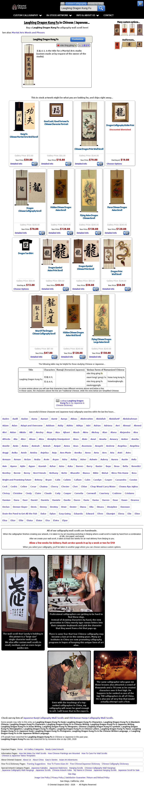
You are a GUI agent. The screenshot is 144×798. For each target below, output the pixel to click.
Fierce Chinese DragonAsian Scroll (117, 209)
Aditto (70, 425)
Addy (60, 425)
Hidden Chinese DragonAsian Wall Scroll (73, 334)
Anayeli (99, 445)
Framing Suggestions (36, 764)
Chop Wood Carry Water (103, 486)
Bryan (49, 479)
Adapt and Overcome (32, 425)
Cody (57, 493)
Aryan (56, 459)
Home (20, 749)
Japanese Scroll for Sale (129, 770)
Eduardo (78, 513)
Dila (91, 506)
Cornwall (91, 493)
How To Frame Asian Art (57, 764)
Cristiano (129, 493)
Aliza (41, 439)
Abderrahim (86, 418)
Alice (23, 439)
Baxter (99, 466)
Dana (16, 500)
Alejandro (125, 432)
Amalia (102, 439)
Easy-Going (65, 513)
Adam (5, 425)
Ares (104, 452)
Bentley (6, 472)
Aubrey (104, 459)
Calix (57, 479)
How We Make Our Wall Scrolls (32, 753)
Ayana (13, 466)
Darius (95, 500)
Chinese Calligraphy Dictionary (115, 764)
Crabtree (117, 493)
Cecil (4, 486)
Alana (114, 432)
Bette (64, 472)
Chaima (44, 486)
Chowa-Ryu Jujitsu (128, 486)
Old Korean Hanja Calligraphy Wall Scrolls (91, 717)
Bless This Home (120, 472)
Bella (125, 466)
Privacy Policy (57, 777)
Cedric (14, 486)
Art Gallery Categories (34, 749)
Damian (6, 500)
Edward (90, 513)
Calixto (67, 479)
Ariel (120, 452)
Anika (15, 452)
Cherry (54, 486)
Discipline (112, 506)
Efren (100, 513)
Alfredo (6, 439)
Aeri (118, 425)
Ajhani (66, 432)
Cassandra (120, 479)
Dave (115, 500)
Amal (93, 439)
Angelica (122, 445)
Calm (87, 479)
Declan (6, 506)
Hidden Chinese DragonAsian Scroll (60, 209)
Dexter (73, 506)
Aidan (13, 432)
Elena (121, 513)
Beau (116, 466)
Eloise (39, 520)
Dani (25, 500)
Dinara (100, 506)
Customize (77, 39)
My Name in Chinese (83, 770)
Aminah (36, 445)
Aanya (64, 418)
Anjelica (44, 452)
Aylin (22, 466)
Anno (88, 452)
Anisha (33, 452)
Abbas (74, 418)
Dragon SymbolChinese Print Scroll (85, 267)
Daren (77, 500)
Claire (38, 493)
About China (38, 760)
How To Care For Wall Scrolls (94, 753)
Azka (70, 466)
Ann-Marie (65, 452)
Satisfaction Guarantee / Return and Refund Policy (87, 777)
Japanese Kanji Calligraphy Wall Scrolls (43, 717)
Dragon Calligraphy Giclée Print (120, 125)
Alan (104, 432)
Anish (24, 452)
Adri (88, 425)
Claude (48, 493)
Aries (128, 452)
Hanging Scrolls (76, 768)
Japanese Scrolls (43, 770)
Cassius (133, 479)
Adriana (108, 425)
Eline (137, 513)
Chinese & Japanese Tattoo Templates (18, 756)
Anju (54, 452)
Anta (96, 452)
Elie (129, 513)
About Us (27, 760)
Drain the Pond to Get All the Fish (19, 513)
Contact (108, 15)
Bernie (17, 472)
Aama (34, 418)
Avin (4, 466)
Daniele (56, 500)
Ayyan (32, 466)
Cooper (67, 493)
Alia (15, 439)
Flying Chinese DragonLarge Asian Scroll (101, 341)
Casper (108, 479)
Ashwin (93, 459)
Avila (133, 459)
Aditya (79, 425)
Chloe (84, 486)
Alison (32, 439)
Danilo (67, 500)
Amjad (57, 445)
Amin (15, 445)
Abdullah (101, 418)
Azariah (42, 466)
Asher (83, 459)
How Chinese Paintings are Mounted (64, 753)
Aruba (37, 459)
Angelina (134, 445)
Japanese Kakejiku (39, 768)
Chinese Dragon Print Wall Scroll (89, 149)
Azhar (53, 466)
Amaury (114, 439)
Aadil (15, 418)
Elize (13, 520)
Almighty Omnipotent (58, 439)
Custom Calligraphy (27, 15)
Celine (24, 486)
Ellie (21, 520)
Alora (76, 439)
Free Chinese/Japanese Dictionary (85, 764)
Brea (134, 472)
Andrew (110, 445)
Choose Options (114, 164)
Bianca (86, 472)
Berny (27, 472)
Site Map (72, 774)
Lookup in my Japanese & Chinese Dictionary (70, 403)
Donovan (125, 506)
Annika (78, 452)
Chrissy (6, 493)
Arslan (27, 459)
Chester (65, 486)
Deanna (135, 500)
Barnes (79, 466)
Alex (135, 432)
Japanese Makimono (58, 768)
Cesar (33, 486)
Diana (83, 506)
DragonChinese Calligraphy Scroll (29, 209)
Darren (105, 500)
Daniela (45, 500)
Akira (85, 432)
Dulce (43, 513)
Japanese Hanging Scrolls (105, 770)
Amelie (6, 445)
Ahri (4, 432)
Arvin (46, 459)
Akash (76, 432)
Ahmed (137, 425)
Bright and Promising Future (16, 479)
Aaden (5, 418)
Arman (17, 459)
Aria (112, 452)
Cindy (29, 493)
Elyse (65, 520)
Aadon (24, 418)
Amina (25, 445)
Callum (77, 479)
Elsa (48, 520)
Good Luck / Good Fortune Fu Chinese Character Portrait (56, 123)
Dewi (63, 506)
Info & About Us (87, 15)
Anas (75, 445)
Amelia (135, 439)
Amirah (46, 445)
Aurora (114, 459)
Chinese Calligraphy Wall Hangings (100, 768)
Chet (75, 486)
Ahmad (126, 425)
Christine (17, 493)
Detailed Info (16, 164)
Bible (95, 472)
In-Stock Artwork (59, 15)
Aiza (57, 432)
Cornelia (79, 493)
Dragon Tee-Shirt (25, 253)
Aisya (49, 432)
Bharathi (74, 472)
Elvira (56, 520)
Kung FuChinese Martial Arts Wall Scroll (24, 135)
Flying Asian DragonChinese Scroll (89, 217)
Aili (30, 432)
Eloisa (30, 520)
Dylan (53, 513)
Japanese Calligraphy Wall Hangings (18, 770)
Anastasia (87, 445)
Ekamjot (110, 513)
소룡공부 (85, 45)
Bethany (53, 472)
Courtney (104, 493)
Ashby (74, 459)
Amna (67, 445)
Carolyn (98, 479)
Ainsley (39, 432)
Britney (38, 479)
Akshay (95, 432)
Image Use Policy (42, 777)
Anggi (5, 452)
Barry (89, 466)
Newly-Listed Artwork (54, 749)
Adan (14, 425)
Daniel (34, 500)
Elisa (4, 520)
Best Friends (39, 472)
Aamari (44, 418)
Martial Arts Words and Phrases (28, 32)
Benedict (136, 466)
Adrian (97, 425)
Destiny (54, 506)
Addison (50, 425)
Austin (125, 459)
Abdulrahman (130, 418)
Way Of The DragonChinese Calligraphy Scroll (43, 332)
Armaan (6, 459)
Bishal (105, 472)
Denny (43, 506)
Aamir (54, 418)
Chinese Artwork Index (62, 770)
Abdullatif (114, 418)
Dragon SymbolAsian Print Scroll (55, 269)
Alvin (84, 439)
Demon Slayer (20, 506)
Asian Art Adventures (68, 760)
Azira (61, 466)
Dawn (124, 500)
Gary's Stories (51, 760)
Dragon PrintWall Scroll (116, 273)
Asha (64, 459)
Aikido (22, 432)
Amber (124, 439)
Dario (86, 500)
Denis (34, 506)
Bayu (108, 466)
